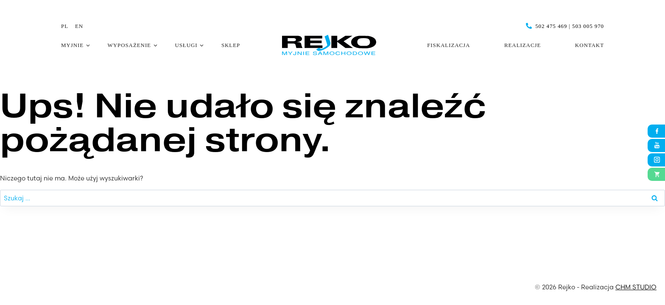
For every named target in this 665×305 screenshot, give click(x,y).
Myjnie (72, 45)
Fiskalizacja (448, 45)
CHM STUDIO (636, 287)
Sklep (230, 45)
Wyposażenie (129, 45)
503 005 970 (588, 26)
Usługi (186, 45)
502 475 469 (551, 26)
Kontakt (589, 45)
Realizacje (522, 45)
